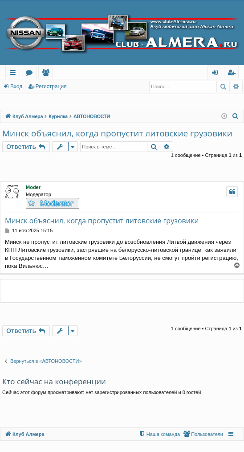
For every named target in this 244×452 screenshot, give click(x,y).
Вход (16, 86)
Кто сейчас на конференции (54, 381)
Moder (33, 187)
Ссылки (14, 73)
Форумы (31, 73)
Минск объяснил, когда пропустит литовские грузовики (117, 133)
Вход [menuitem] (216, 73)
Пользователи (47, 73)
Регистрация (51, 86)
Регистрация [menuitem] (233, 73)
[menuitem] (236, 116)
